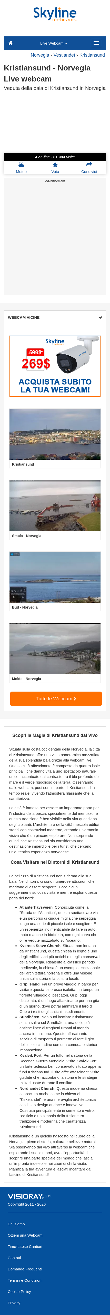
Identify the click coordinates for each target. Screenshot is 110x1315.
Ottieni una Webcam (25, 1235)
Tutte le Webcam (56, 698)
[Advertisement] (55, 240)
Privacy (14, 1303)
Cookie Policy (19, 1291)
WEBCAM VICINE (55, 317)
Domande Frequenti (25, 1269)
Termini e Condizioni (25, 1280)
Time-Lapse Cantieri (25, 1246)
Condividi (89, 167)
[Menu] (96, 43)
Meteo (21, 167)
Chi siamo (16, 1224)
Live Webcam (53, 43)
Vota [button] (55, 167)
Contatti (14, 1258)
